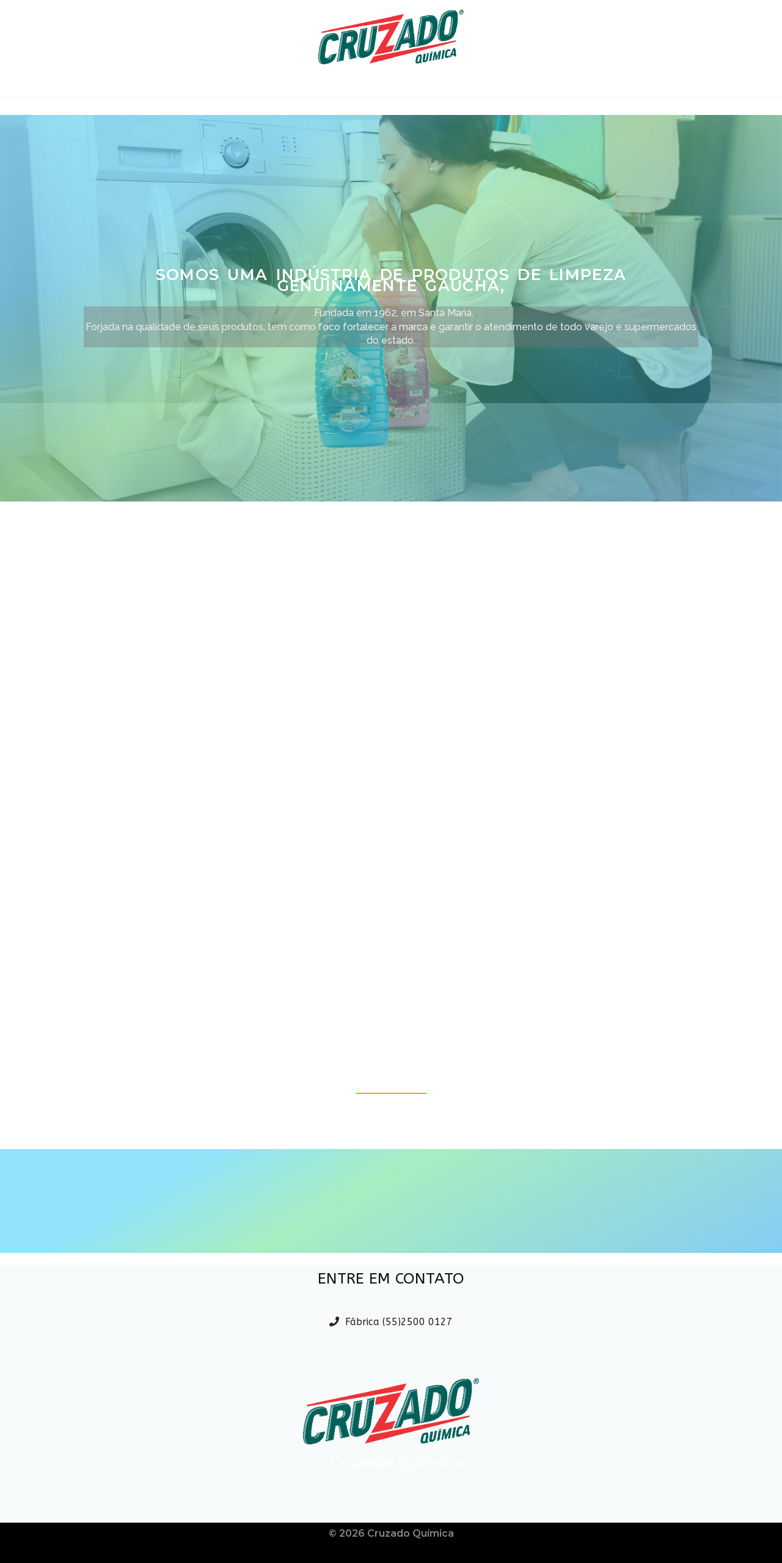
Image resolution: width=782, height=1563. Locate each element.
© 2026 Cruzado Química (391, 1533)
